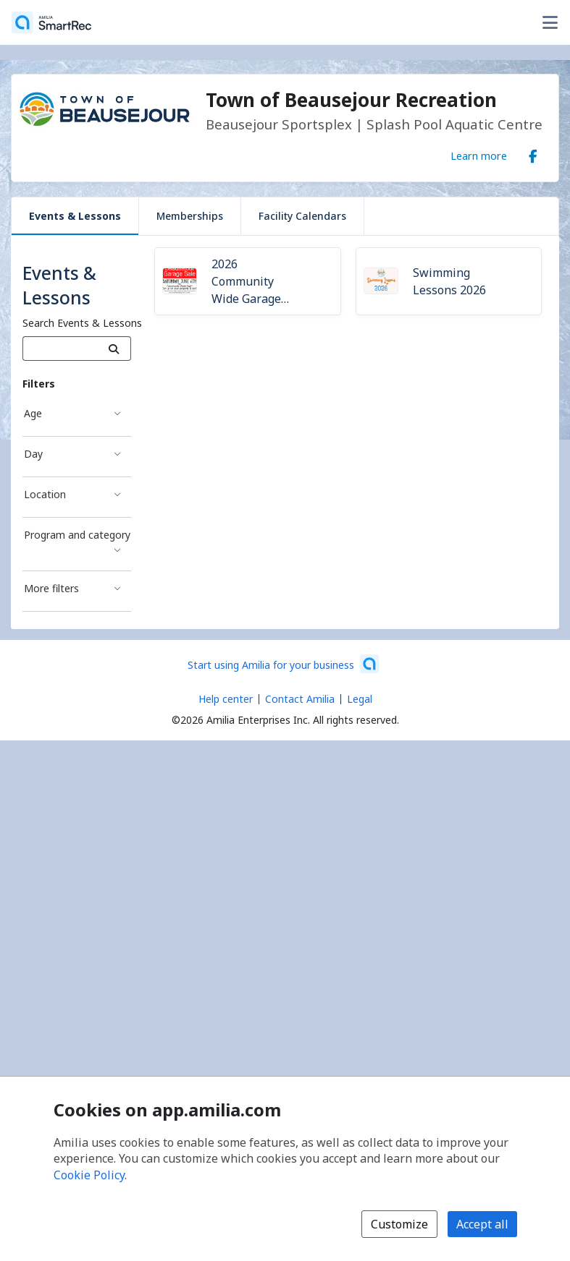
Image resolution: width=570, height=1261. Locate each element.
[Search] (114, 348)
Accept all (482, 1224)
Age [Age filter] (33, 413)
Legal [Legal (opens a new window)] (359, 699)
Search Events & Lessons (82, 323)
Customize (399, 1224)
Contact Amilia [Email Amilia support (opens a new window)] (300, 699)
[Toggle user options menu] (549, 22)
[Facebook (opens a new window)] (533, 153)
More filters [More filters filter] (51, 588)
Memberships (189, 216)
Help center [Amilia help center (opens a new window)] (225, 699)
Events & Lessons (75, 216)
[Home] (51, 22)
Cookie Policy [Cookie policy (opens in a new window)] (89, 1175)
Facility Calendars (302, 216)
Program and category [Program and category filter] (77, 535)
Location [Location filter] (45, 494)
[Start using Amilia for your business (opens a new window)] (283, 663)
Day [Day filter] (33, 454)
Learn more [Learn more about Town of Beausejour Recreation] (478, 155)
